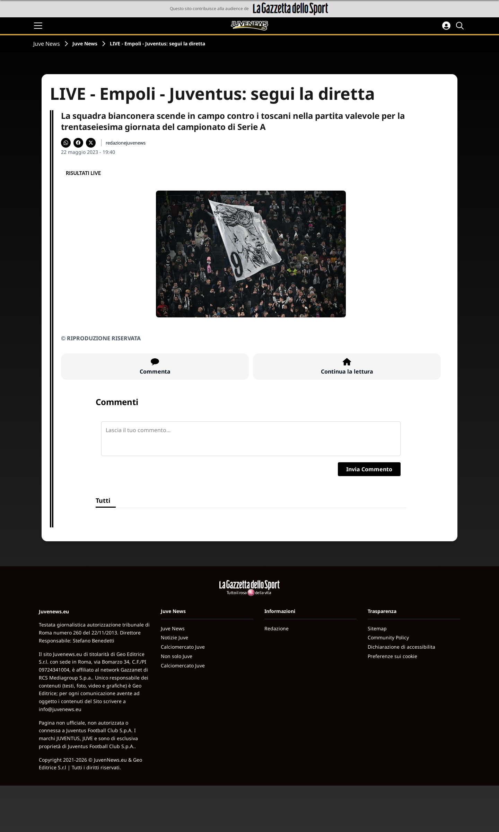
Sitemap (377, 628)
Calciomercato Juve (183, 646)
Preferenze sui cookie (392, 656)
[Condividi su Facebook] (78, 143)
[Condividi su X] (91, 143)
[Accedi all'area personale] (446, 25)
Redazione (276, 628)
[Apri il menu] (38, 25)
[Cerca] (461, 25)
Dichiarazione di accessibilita (401, 646)
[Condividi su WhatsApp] (66, 143)
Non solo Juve (176, 656)
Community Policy (388, 637)
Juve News (46, 43)
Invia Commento (369, 469)
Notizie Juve (174, 637)
